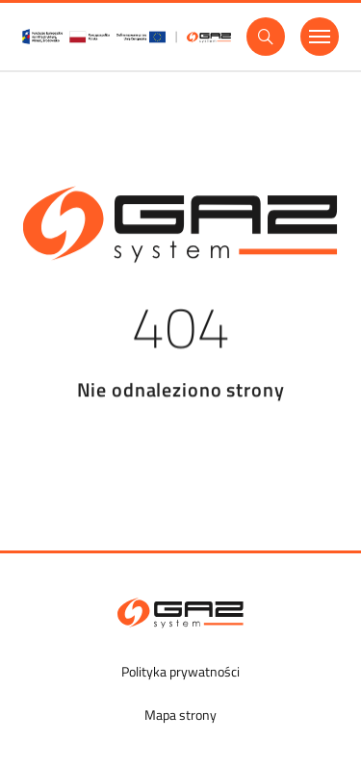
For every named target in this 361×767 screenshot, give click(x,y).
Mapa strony (180, 714)
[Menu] (319, 36)
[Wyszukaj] (265, 36)
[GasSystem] (126, 36)
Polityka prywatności (180, 671)
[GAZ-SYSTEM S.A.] (180, 613)
